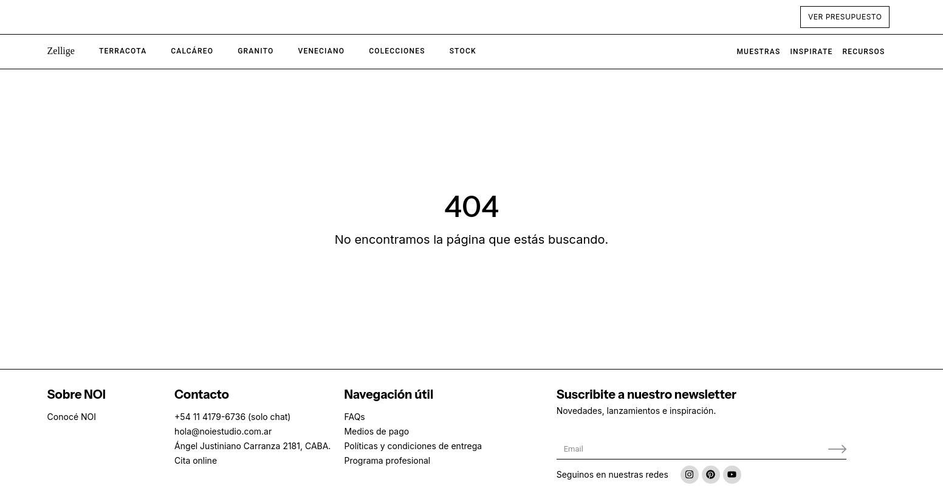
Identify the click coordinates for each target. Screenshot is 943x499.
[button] (61, 52)
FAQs (354, 416)
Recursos (863, 51)
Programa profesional (387, 460)
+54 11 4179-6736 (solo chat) (232, 416)
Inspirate (811, 51)
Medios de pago (376, 431)
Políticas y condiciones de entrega (413, 446)
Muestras (758, 51)
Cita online (195, 460)
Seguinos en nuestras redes (612, 474)
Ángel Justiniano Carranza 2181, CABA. (252, 446)
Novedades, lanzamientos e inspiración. (636, 410)
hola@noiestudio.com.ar (223, 431)
